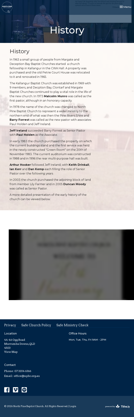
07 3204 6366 (22, 371)
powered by (117, 406)
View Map (11, 351)
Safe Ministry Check (72, 325)
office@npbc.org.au (27, 376)
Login (72, 406)
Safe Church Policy (36, 325)
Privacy (10, 325)
